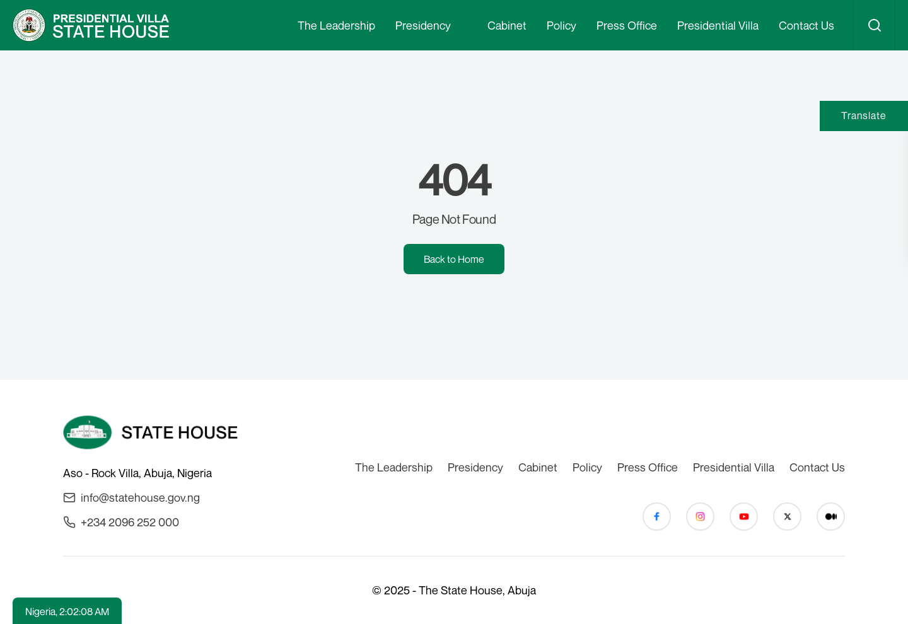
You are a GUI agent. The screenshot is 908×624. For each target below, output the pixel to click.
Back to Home (454, 259)
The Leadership (336, 25)
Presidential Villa (718, 25)
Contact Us (806, 25)
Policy (561, 25)
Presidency (423, 25)
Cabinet (507, 25)
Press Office (627, 25)
